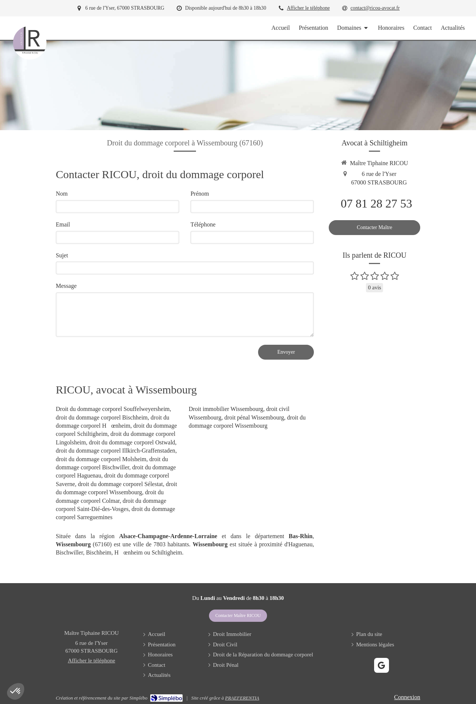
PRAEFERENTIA (242, 698)
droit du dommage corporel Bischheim (102, 417)
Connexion (407, 697)
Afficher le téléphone (308, 8)
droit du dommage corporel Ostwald (132, 442)
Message (66, 286)
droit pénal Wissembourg (254, 417)
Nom (62, 193)
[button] (16, 691)
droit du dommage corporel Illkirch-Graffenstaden (115, 450)
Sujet (62, 255)
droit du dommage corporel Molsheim (101, 459)
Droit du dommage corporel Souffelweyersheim (113, 409)
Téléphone (203, 224)
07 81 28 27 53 (376, 203)
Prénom (199, 193)
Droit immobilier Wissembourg (226, 409)
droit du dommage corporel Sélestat (120, 484)
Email (63, 224)
